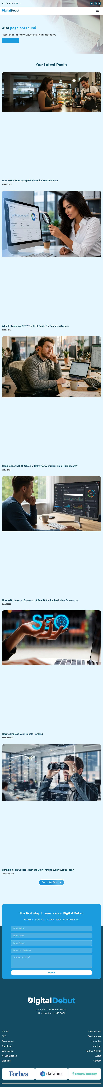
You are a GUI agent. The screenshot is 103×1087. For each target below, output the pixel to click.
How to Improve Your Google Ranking (22, 734)
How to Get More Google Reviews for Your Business (30, 180)
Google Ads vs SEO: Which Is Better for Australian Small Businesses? (39, 466)
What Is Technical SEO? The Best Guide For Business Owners (35, 326)
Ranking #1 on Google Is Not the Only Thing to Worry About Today (38, 869)
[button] (97, 10)
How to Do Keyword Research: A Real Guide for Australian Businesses (40, 600)
